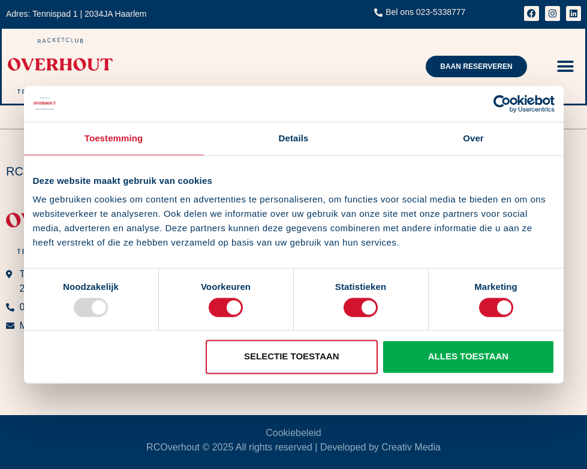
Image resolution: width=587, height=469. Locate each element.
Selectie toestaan (291, 357)
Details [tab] (294, 138)
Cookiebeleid (293, 433)
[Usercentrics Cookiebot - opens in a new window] (502, 104)
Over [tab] (473, 138)
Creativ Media (411, 447)
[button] (565, 66)
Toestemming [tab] (114, 138)
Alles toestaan (468, 357)
